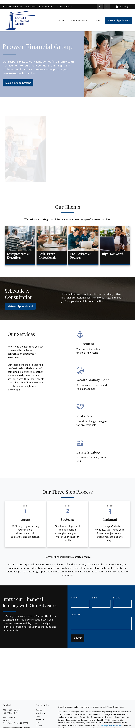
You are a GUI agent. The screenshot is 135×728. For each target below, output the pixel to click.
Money (39, 722)
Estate (38, 712)
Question (76, 610)
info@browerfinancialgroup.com (16, 723)
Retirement (40, 706)
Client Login (122, 2)
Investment (40, 709)
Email (95, 593)
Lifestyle (39, 725)
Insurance (40, 715)
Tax (37, 718)
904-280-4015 (64, 2)
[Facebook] (107, 2)
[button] (61, 16)
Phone (116, 593)
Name (74, 593)
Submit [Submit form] (77, 634)
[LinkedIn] (100, 2)
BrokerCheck (118, 703)
